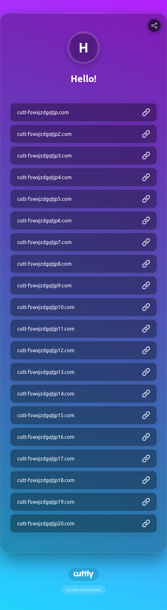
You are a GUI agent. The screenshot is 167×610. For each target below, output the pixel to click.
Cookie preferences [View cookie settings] (83, 590)
